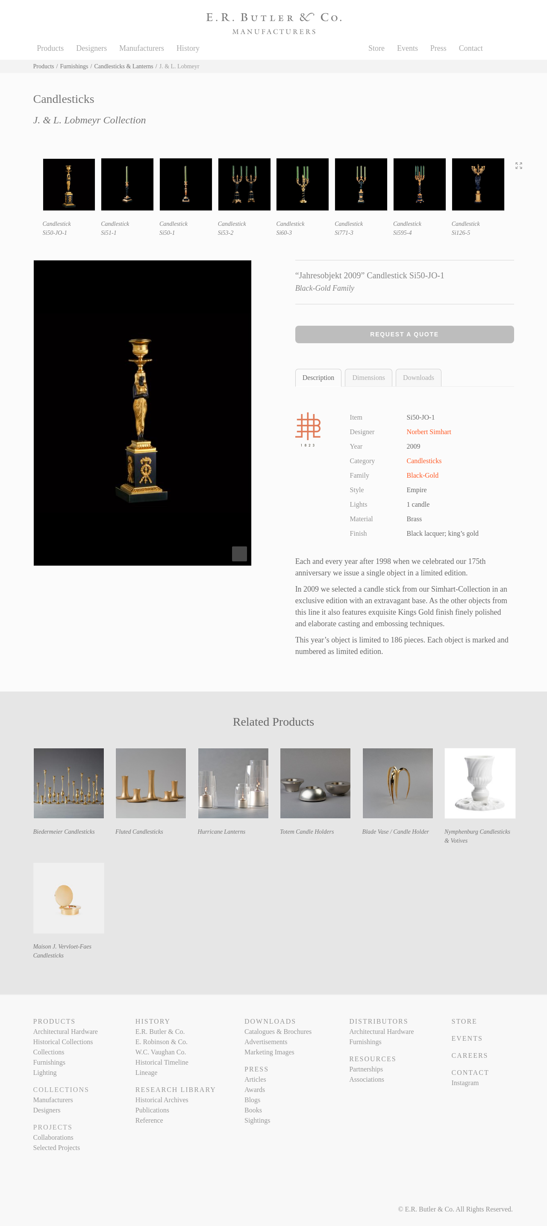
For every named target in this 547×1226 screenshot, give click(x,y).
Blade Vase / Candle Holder (395, 832)
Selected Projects (56, 1147)
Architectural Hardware (65, 1031)
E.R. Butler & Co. (160, 1031)
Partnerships (366, 1069)
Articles (255, 1079)
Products (50, 48)
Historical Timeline (161, 1062)
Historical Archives (161, 1099)
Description (319, 377)
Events (407, 48)
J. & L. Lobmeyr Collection (89, 120)
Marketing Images (269, 1052)
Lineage (146, 1072)
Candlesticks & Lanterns (123, 66)
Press (438, 48)
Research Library (175, 1089)
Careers (469, 1055)
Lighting (45, 1072)
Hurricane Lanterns (222, 832)
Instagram (465, 1082)
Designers (91, 48)
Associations (366, 1079)
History (188, 48)
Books (253, 1110)
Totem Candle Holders (307, 832)
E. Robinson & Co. (161, 1041)
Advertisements (265, 1041)
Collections (49, 1052)
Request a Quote (404, 334)
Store (376, 48)
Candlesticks (424, 460)
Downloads (418, 377)
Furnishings (74, 66)
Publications (152, 1110)
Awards (254, 1089)
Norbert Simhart (429, 431)
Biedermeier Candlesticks (64, 832)
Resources (372, 1059)
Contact (471, 48)
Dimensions (368, 377)
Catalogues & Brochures (278, 1031)
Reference (149, 1120)
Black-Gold (423, 475)
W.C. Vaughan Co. (160, 1052)
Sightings (257, 1120)
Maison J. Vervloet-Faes (62, 946)
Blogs (252, 1099)
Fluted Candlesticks (139, 832)
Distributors (378, 1021)
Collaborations (53, 1137)
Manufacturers (141, 48)
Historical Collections (63, 1041)
